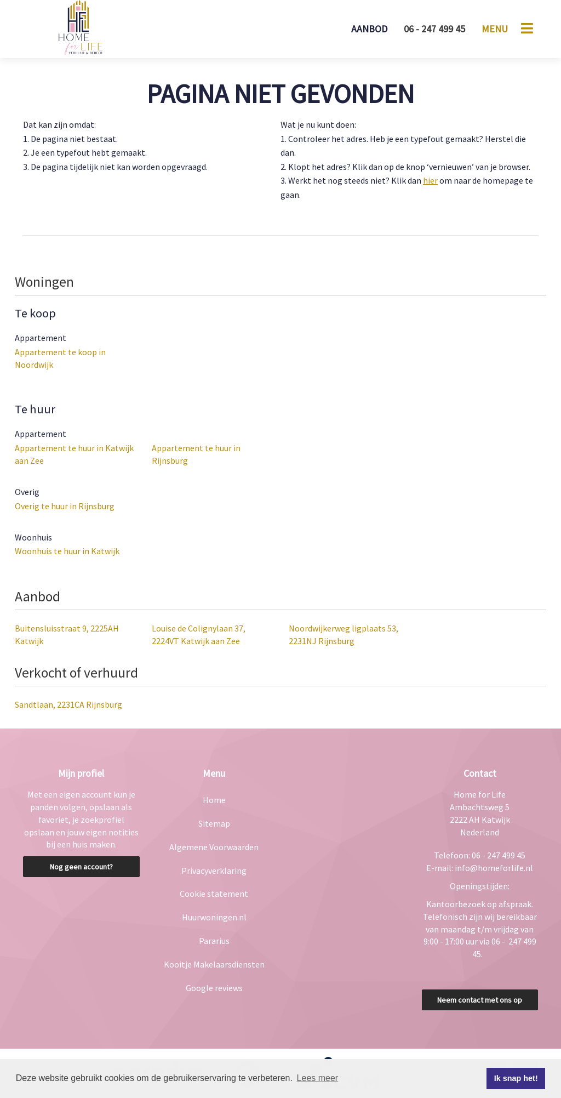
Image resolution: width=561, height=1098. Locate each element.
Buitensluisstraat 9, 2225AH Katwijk (67, 634)
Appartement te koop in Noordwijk (60, 358)
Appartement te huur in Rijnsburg (196, 454)
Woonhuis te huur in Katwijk (67, 550)
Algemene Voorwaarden (214, 846)
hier (430, 180)
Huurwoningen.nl (214, 917)
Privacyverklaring (214, 870)
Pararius (214, 940)
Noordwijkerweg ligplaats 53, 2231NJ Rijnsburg (343, 634)
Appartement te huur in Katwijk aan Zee (74, 454)
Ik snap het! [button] (516, 1078)
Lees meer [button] (318, 1078)
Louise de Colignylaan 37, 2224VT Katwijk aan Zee (198, 634)
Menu (495, 28)
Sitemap (214, 823)
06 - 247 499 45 (434, 28)
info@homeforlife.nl (494, 867)
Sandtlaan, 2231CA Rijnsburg (68, 704)
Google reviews (214, 987)
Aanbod (369, 28)
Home (214, 799)
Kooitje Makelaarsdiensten (214, 964)
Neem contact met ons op (479, 1000)
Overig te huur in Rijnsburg (65, 505)
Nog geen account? (81, 867)
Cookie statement (214, 893)
